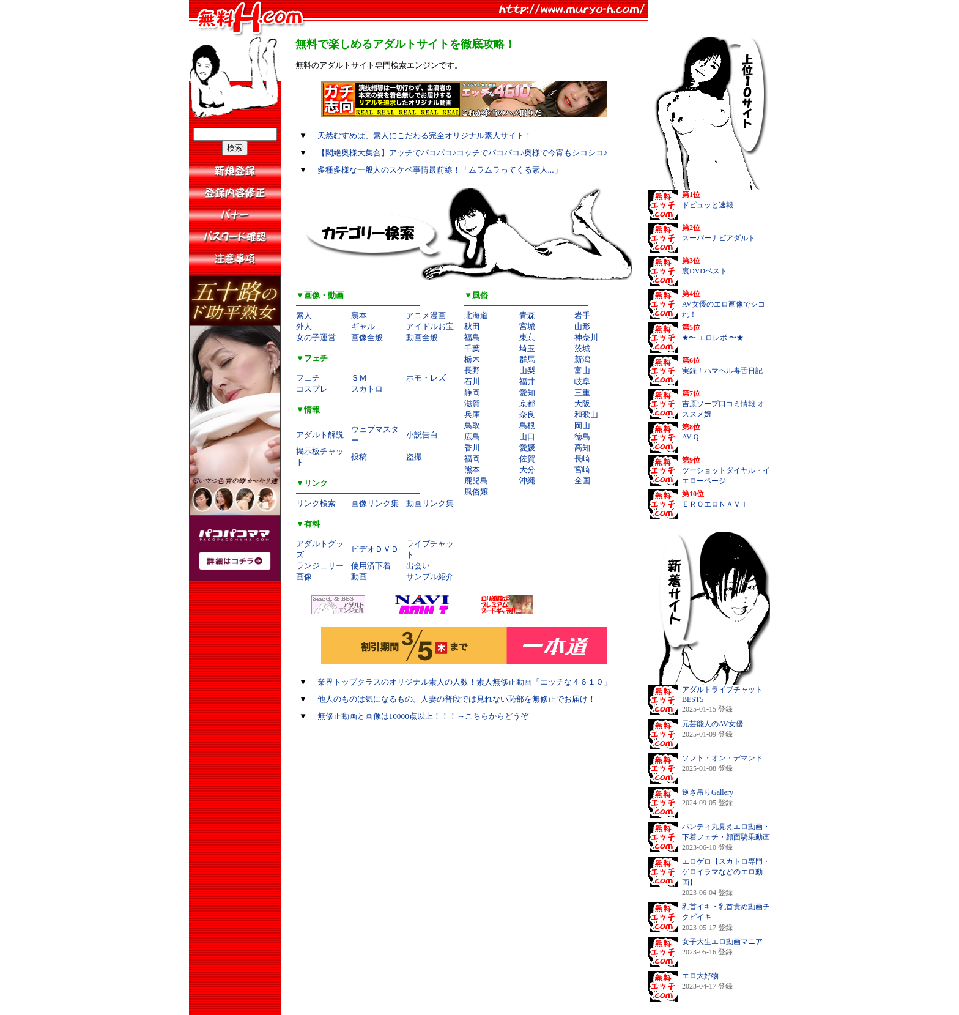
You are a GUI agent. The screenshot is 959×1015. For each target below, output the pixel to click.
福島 (472, 337)
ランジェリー (320, 565)
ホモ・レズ (426, 377)
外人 (304, 326)
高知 (582, 447)
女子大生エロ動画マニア (722, 941)
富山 (582, 370)
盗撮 (414, 456)
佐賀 (527, 458)
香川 (472, 447)
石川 (472, 381)
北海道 (476, 315)
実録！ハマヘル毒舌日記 (722, 370)
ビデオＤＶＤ (375, 549)
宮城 (527, 326)
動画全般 (422, 337)
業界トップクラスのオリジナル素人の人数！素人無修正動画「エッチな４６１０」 (464, 681)
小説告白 (422, 434)
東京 (527, 337)
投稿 (359, 456)
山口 (527, 436)
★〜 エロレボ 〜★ (713, 337)
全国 (582, 480)
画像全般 (367, 337)
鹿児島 (476, 480)
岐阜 (582, 381)
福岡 (472, 458)
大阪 (582, 403)
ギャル (363, 326)
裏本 (359, 315)
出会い (418, 565)
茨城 (582, 348)
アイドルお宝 (430, 326)
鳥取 (472, 425)
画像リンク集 (375, 503)
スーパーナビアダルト (718, 238)
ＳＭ (359, 377)
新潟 (582, 359)
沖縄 (527, 480)
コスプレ (312, 388)
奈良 (527, 414)
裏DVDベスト (704, 271)
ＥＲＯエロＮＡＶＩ (715, 504)
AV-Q (690, 437)
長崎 (582, 458)
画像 (304, 576)
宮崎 (582, 469)
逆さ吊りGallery (707, 792)
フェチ (308, 377)
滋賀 (472, 403)
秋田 (472, 326)
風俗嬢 (476, 491)
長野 (472, 370)
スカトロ (367, 388)
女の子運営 (316, 337)
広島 (472, 436)
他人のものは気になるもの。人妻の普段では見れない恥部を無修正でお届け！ (456, 699)
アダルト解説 (320, 434)
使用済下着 (371, 565)
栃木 (472, 359)
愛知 (527, 392)
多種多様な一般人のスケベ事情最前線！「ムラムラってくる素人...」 (439, 169)
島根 (527, 425)
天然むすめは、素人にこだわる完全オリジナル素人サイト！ (424, 135)
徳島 (582, 436)
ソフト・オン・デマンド (722, 758)
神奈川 (586, 337)
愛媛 (527, 447)
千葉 (472, 348)
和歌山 (586, 414)
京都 (527, 403)
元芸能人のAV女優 (712, 723)
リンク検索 (316, 503)
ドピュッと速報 (707, 205)
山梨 (527, 370)
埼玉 (527, 348)
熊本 (472, 469)
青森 (527, 315)
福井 (527, 381)
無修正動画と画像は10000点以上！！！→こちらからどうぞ (423, 716)
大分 (527, 469)
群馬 (527, 359)
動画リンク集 (430, 503)
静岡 (472, 392)
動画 (359, 576)
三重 (582, 392)
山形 (582, 326)
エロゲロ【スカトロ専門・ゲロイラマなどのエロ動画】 (726, 872)
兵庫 (472, 414)
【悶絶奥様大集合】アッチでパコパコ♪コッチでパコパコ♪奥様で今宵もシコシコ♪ (462, 152)
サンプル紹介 (430, 576)
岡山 (582, 425)
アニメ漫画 (426, 315)
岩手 (582, 315)
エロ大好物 (700, 976)
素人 (304, 315)
